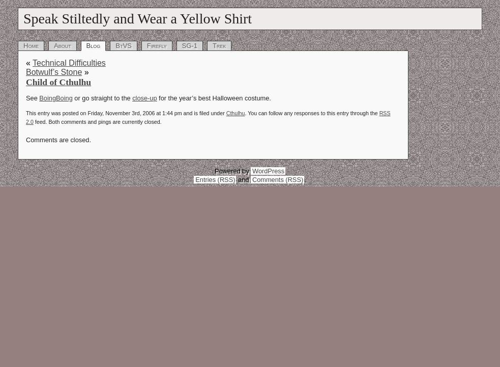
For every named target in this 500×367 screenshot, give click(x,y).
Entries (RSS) (215, 180)
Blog (93, 45)
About (62, 45)
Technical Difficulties (69, 63)
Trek (219, 45)
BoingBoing (55, 98)
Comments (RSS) (277, 180)
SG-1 (189, 45)
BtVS (123, 45)
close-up (144, 98)
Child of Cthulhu (58, 82)
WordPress (268, 171)
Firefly (157, 45)
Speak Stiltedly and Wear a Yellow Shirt (137, 19)
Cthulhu (235, 113)
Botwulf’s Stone (54, 72)
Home (31, 45)
